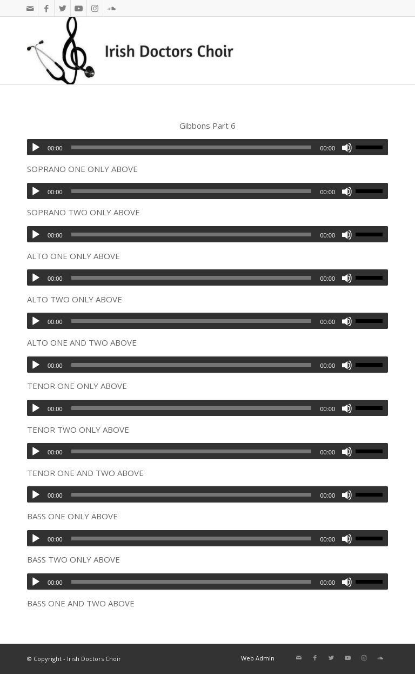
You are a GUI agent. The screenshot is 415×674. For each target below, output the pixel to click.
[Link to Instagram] (95, 8)
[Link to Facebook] (46, 8)
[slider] (191, 147)
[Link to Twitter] (62, 8)
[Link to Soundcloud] (111, 8)
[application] (207, 147)
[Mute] (347, 147)
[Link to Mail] (30, 8)
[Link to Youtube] (78, 8)
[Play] (35, 147)
